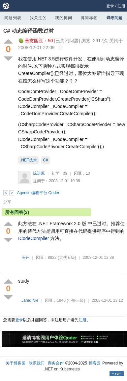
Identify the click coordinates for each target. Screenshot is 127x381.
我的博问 (63, 18)
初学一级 (59, 173)
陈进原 (39, 173)
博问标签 (89, 18)
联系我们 (37, 363)
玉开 (25, 257)
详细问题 (114, 18)
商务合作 (56, 363)
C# (45, 160)
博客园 (95, 363)
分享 (7, 202)
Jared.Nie (29, 300)
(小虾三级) (76, 300)
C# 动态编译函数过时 (28, 31)
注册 (121, 6)
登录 (110, 6)
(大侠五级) (67, 257)
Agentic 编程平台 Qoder (38, 192)
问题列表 (12, 18)
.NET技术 (28, 160)
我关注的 (38, 18)
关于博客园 (15, 363)
